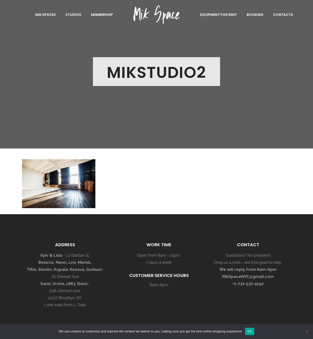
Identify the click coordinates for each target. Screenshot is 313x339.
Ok (249, 331)
